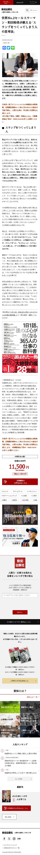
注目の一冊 (6, 43)
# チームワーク (18, 491)
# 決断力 (4, 500)
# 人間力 (34, 496)
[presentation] (20, 604)
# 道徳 (35, 500)
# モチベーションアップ (9, 496)
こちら (28, 116)
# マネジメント (32, 491)
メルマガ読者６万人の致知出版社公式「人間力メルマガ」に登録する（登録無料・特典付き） (20, 587)
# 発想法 (14, 500)
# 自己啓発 (25, 500)
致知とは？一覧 (32, 697)
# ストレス (5, 491)
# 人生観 (24, 496)
